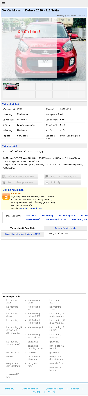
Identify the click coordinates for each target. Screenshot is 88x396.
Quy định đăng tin (30, 389)
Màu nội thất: (52, 120)
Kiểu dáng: (8, 130)
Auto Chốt (16, 193)
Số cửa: (49, 130)
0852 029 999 (47, 196)
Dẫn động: (50, 136)
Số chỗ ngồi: (51, 125)
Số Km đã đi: (8, 120)
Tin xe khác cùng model (65, 228)
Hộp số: (6, 136)
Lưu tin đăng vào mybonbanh (19, 182)
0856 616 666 (28, 196)
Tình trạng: (8, 114)
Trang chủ (9, 389)
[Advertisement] (44, 266)
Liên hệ (51, 391)
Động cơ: (50, 109)
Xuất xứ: (6, 125)
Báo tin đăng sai (62, 176)
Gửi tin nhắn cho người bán (19, 176)
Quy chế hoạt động (54, 389)
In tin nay (62, 182)
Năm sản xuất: (9, 109)
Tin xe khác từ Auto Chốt (22, 228)
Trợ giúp (36, 391)
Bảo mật (75, 389)
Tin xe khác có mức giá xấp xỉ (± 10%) (22, 234)
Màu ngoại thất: (53, 114)
